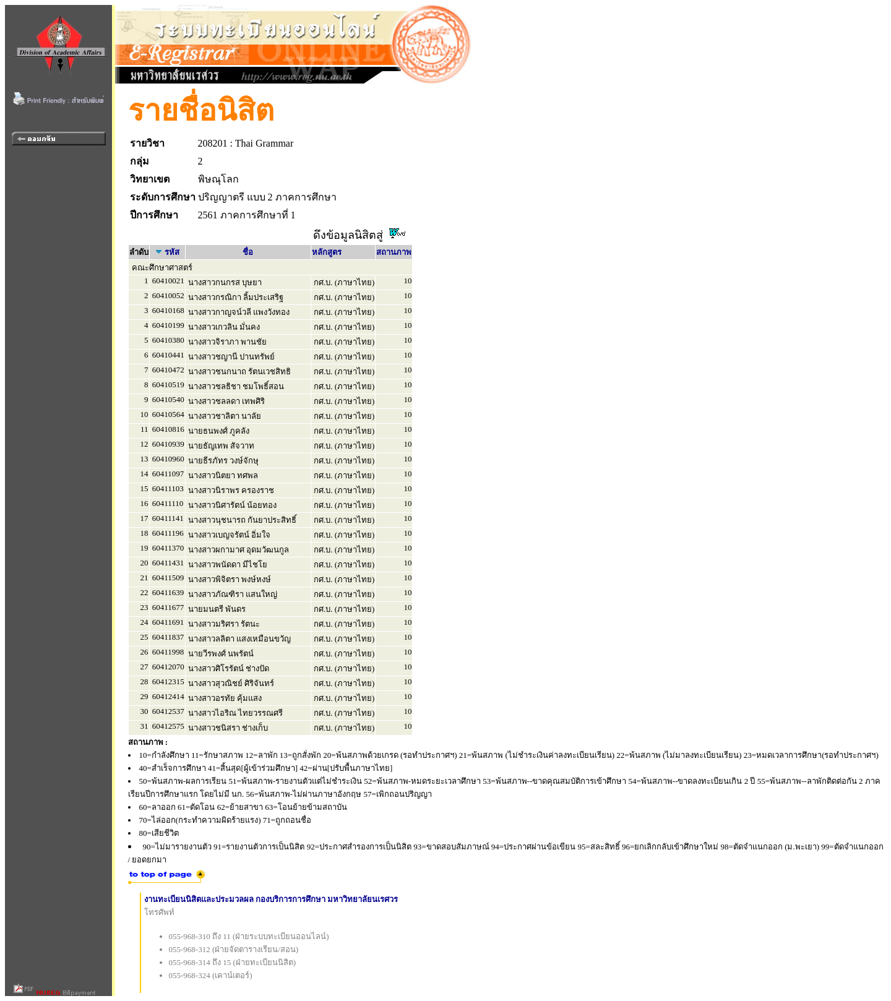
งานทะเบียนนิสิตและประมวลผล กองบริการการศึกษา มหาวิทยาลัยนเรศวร (271, 899)
